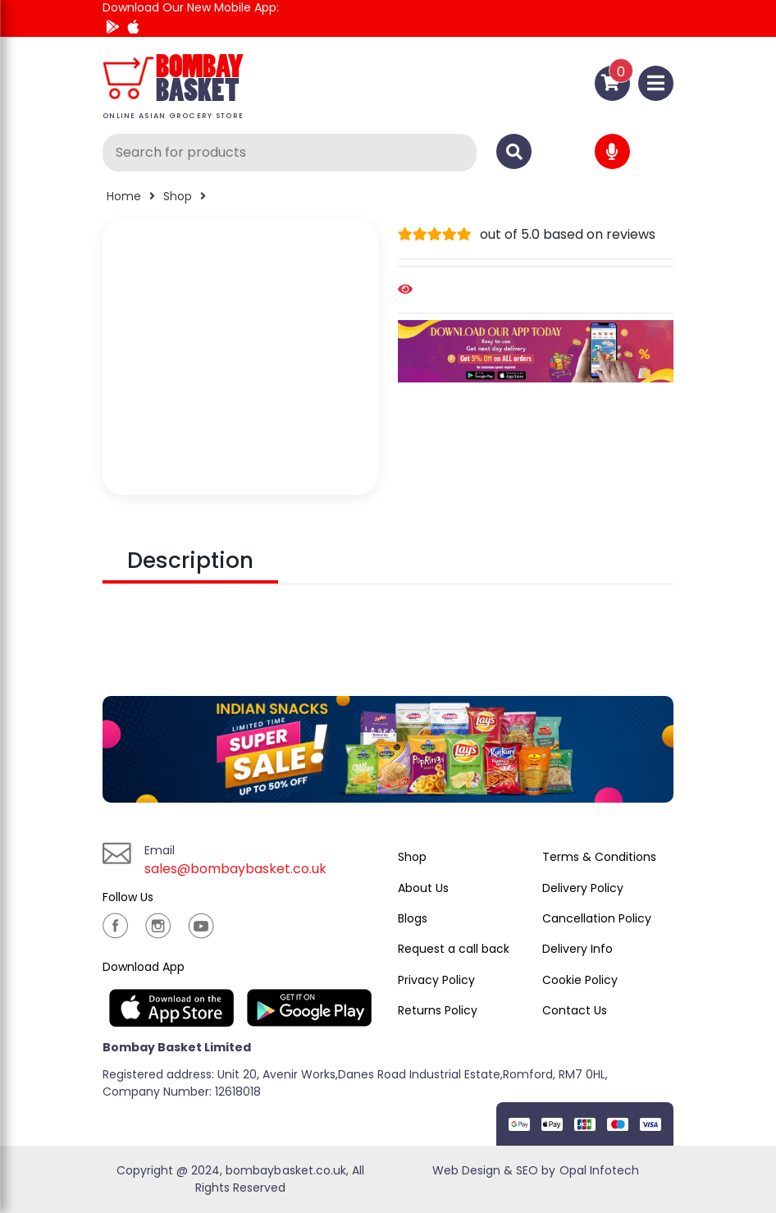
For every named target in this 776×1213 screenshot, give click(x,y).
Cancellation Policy (596, 918)
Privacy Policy (436, 980)
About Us (423, 888)
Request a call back (453, 949)
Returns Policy (437, 1010)
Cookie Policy (580, 980)
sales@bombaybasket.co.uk (235, 868)
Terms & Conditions (599, 857)
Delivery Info (577, 949)
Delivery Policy (582, 888)
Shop (177, 196)
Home (124, 196)
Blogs (412, 918)
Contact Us (574, 1010)
